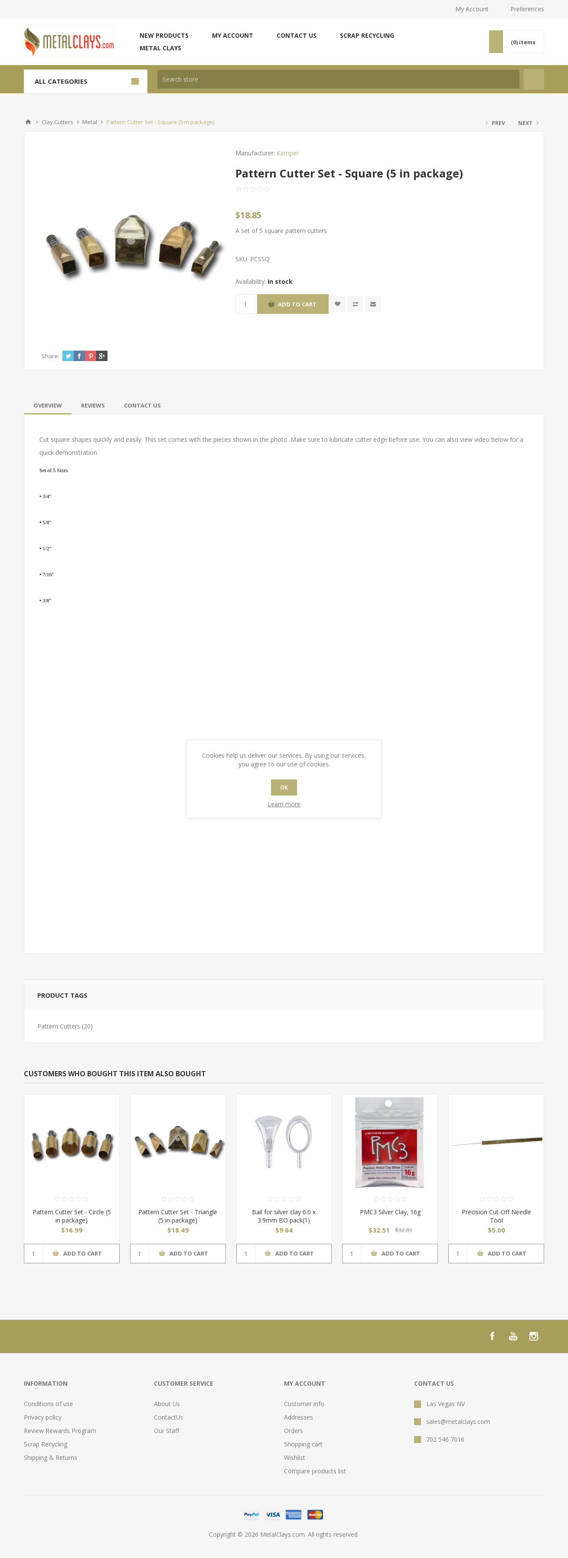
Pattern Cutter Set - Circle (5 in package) (72, 1216)
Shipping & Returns (50, 1457)
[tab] (48, 405)
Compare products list (315, 1471)
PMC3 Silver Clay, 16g (390, 1212)
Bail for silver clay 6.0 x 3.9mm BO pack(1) (284, 1216)
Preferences (527, 9)
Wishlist (294, 1457)
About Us (167, 1404)
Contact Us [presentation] (142, 405)
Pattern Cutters (58, 1026)
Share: (50, 356)
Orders (293, 1431)
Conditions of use (48, 1404)
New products (164, 35)
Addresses (298, 1417)
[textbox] (338, 79)
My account (232, 35)
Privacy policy (43, 1417)
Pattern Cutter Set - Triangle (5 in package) (177, 1216)
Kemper (288, 153)
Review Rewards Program (60, 1431)
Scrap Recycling (367, 35)
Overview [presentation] (47, 405)
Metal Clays (160, 48)
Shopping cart (303, 1444)
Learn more (284, 804)
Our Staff (166, 1431)
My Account (472, 9)
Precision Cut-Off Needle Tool (496, 1216)
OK (284, 787)
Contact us (297, 35)
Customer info (304, 1404)
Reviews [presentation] (93, 405)
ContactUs (168, 1417)
